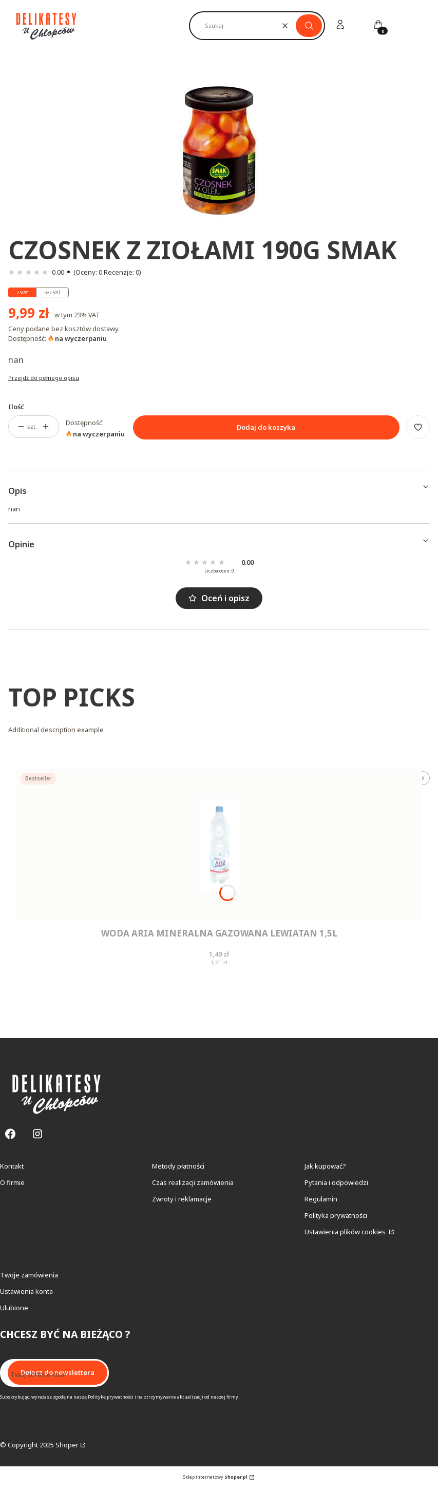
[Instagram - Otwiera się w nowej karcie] (37, 1137)
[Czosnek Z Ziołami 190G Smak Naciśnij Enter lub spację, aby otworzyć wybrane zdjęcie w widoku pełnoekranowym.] (219, 149)
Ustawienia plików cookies (345, 1235)
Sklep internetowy (215, 1480)
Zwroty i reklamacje (182, 1202)
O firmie (12, 1186)
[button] (309, 25)
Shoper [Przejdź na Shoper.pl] (67, 1448)
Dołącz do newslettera (57, 1376)
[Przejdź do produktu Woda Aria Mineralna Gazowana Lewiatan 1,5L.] (219, 845)
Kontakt (12, 1169)
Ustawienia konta (26, 1294)
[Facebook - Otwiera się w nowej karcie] (10, 1137)
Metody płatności (178, 1169)
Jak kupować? (325, 1169)
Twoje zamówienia (29, 1278)
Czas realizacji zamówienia (193, 1186)
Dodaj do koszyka (266, 427)
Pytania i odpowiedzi (336, 1186)
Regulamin (320, 1202)
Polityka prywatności (335, 1219)
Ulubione (14, 1311)
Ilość (16, 406)
